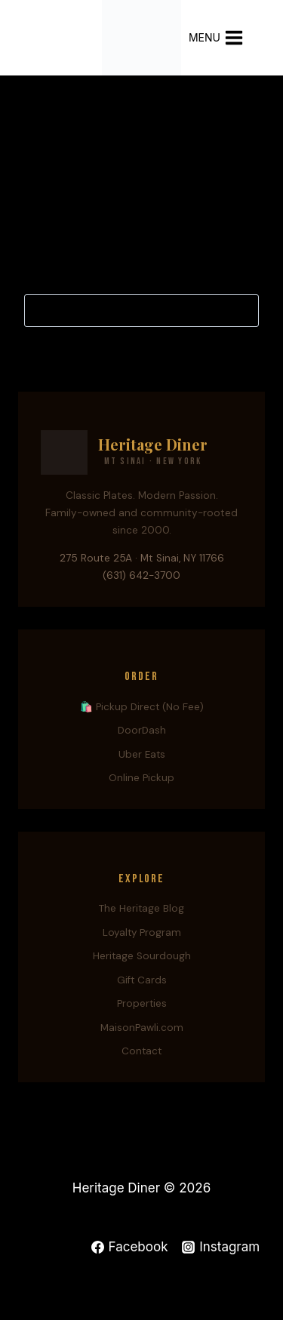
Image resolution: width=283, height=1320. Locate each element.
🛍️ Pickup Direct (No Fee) (142, 706)
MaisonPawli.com (141, 1027)
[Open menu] (224, 37)
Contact (141, 1051)
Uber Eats (141, 754)
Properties (142, 1003)
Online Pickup (141, 777)
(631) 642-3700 (141, 575)
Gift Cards (142, 980)
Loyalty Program (142, 932)
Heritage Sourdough (142, 955)
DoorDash (142, 730)
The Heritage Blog (141, 908)
